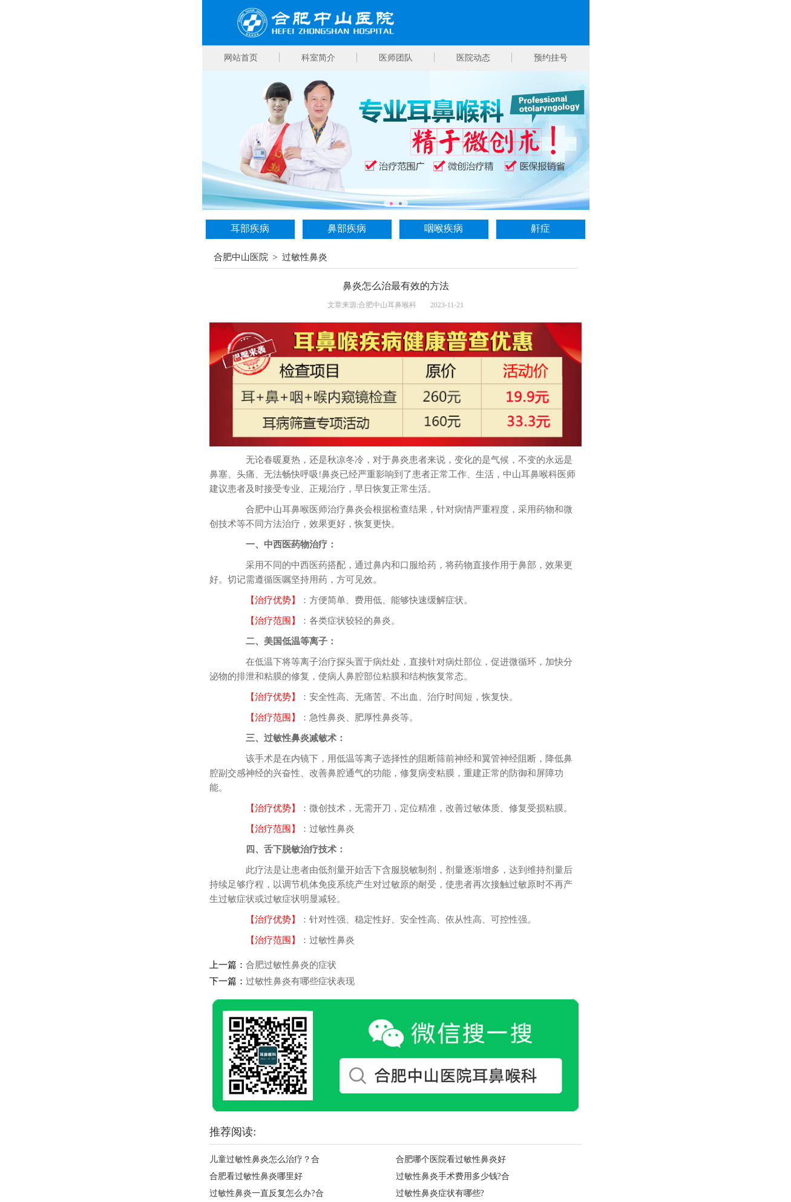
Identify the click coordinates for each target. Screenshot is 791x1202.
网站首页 (241, 57)
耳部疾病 (250, 228)
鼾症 (540, 228)
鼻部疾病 (346, 228)
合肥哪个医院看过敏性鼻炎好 (451, 1159)
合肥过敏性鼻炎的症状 (291, 965)
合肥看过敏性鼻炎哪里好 (256, 1176)
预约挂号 (551, 57)
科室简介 (318, 57)
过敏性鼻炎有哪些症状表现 (300, 981)
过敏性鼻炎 (304, 257)
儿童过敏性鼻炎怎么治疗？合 (264, 1159)
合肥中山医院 (241, 257)
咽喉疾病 (443, 228)
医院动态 (473, 57)
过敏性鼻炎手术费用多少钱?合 (453, 1176)
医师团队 (396, 57)
